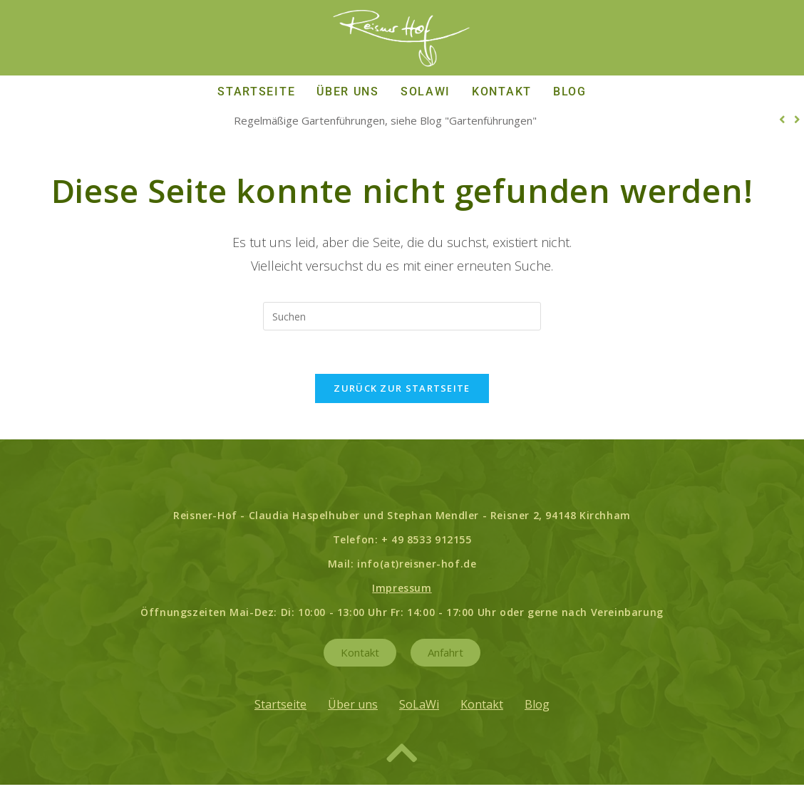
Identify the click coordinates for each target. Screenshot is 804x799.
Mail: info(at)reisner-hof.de (402, 563)
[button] (782, 120)
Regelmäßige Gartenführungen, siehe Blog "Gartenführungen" (385, 120)
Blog (570, 91)
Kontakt (502, 91)
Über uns (347, 91)
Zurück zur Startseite (402, 388)
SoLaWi (425, 91)
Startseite (256, 91)
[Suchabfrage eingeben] (402, 316)
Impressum (401, 588)
